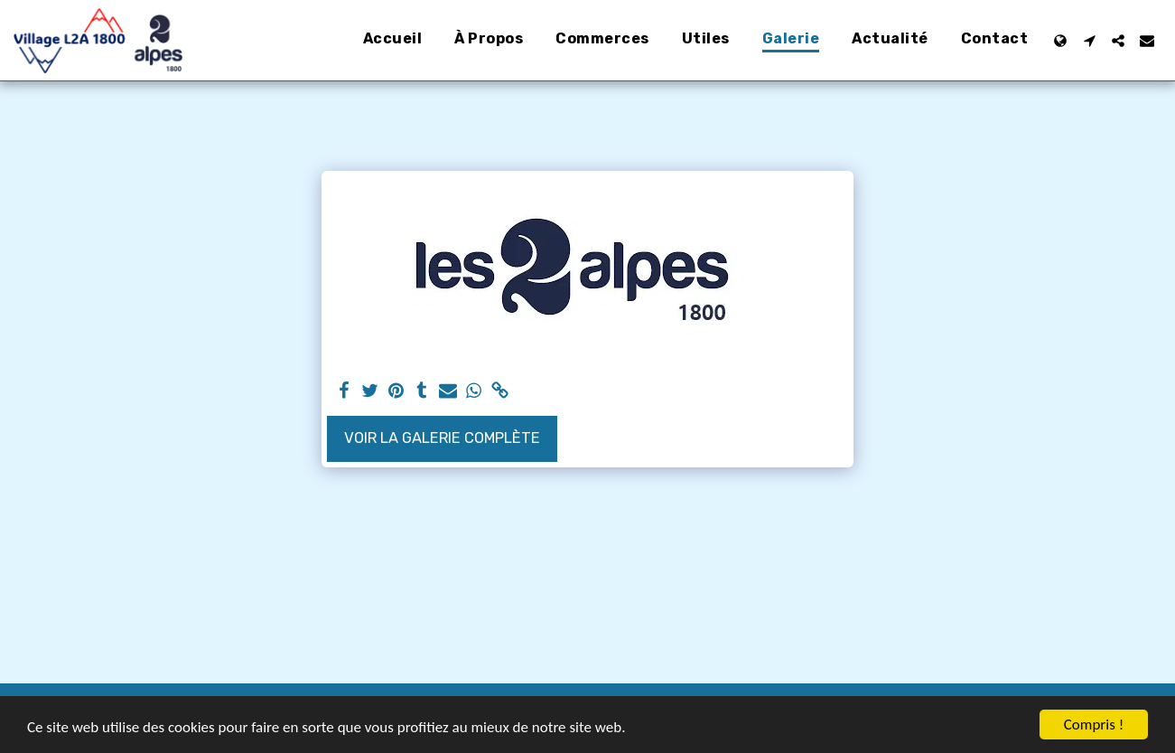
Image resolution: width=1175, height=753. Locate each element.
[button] (1089, 40)
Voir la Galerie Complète (442, 438)
